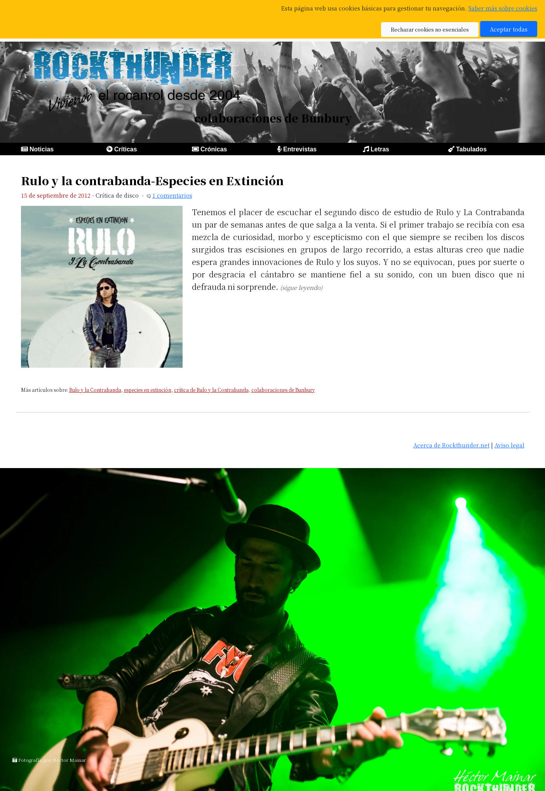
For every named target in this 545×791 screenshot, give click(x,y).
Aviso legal (509, 445)
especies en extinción (147, 389)
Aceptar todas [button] (509, 29)
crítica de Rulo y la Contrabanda (211, 389)
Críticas (125, 149)
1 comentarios (172, 195)
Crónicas (213, 149)
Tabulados (471, 149)
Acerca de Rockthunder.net (451, 445)
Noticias (42, 149)
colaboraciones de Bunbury (283, 389)
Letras (380, 149)
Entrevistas (300, 149)
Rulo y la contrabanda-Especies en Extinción (152, 180)
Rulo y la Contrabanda (95, 389)
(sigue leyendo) (301, 287)
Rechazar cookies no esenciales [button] (430, 29)
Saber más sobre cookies (502, 8)
